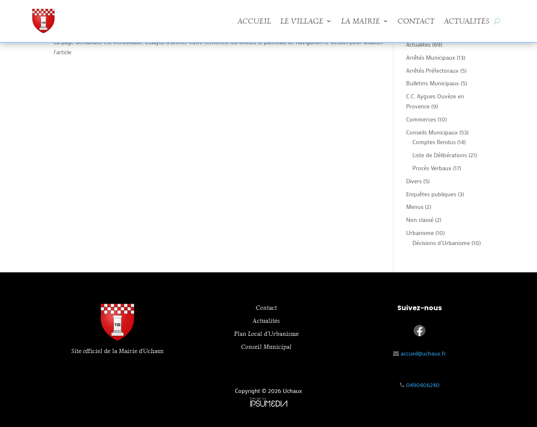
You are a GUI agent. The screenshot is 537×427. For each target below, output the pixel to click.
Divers (414, 181)
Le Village (301, 21)
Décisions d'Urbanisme (441, 243)
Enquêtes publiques (431, 194)
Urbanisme (420, 233)
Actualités (466, 21)
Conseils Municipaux (432, 132)
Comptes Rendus (434, 142)
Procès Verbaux (431, 168)
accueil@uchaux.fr (423, 353)
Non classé (419, 220)
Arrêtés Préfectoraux (432, 70)
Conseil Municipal (266, 347)
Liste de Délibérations (439, 155)
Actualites (418, 44)
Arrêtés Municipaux (430, 57)
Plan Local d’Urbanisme (266, 333)
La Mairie (360, 21)
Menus (414, 207)
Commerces (421, 119)
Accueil (254, 21)
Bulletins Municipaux (432, 83)
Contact (416, 21)
